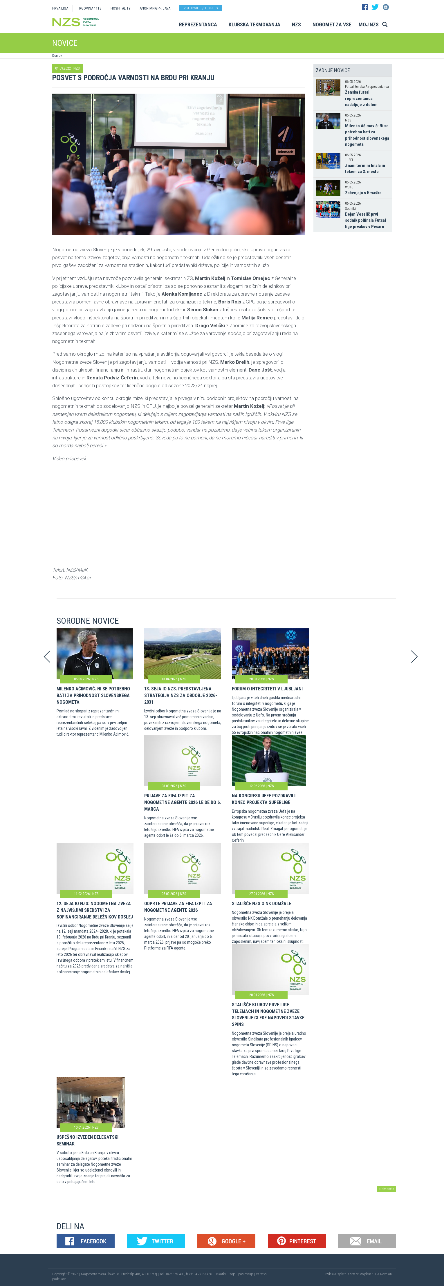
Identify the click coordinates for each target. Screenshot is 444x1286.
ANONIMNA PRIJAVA (155, 8)
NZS (296, 24)
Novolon (386, 1274)
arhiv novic (386, 1189)
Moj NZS (369, 24)
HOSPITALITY (121, 8)
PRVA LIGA (60, 8)
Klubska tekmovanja (254, 24)
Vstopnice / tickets (201, 8)
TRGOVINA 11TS (89, 8)
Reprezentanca (198, 24)
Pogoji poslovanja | (242, 1274)
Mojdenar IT (368, 1274)
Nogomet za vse (332, 24)
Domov (57, 56)
